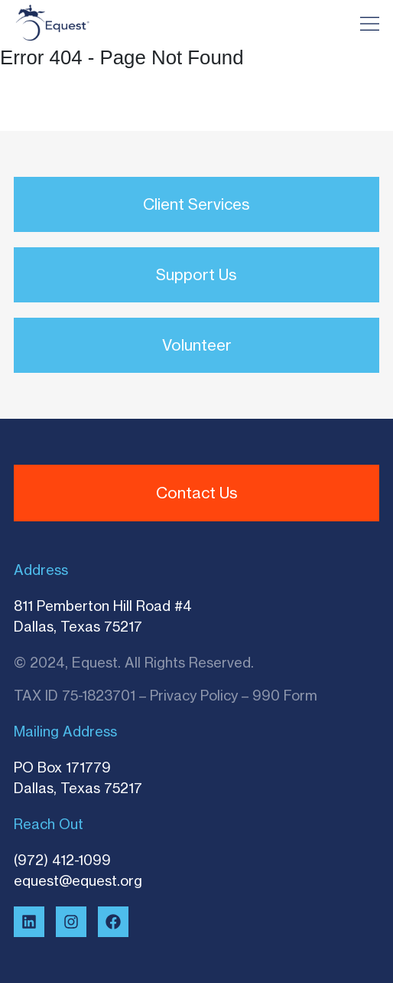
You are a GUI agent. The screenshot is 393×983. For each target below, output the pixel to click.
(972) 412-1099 (62, 859)
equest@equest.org (78, 880)
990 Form (284, 695)
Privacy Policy (194, 695)
